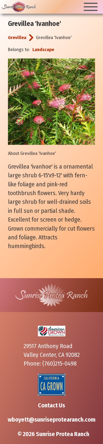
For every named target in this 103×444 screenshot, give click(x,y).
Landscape (43, 49)
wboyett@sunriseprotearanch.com (52, 419)
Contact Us (51, 405)
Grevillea (17, 37)
